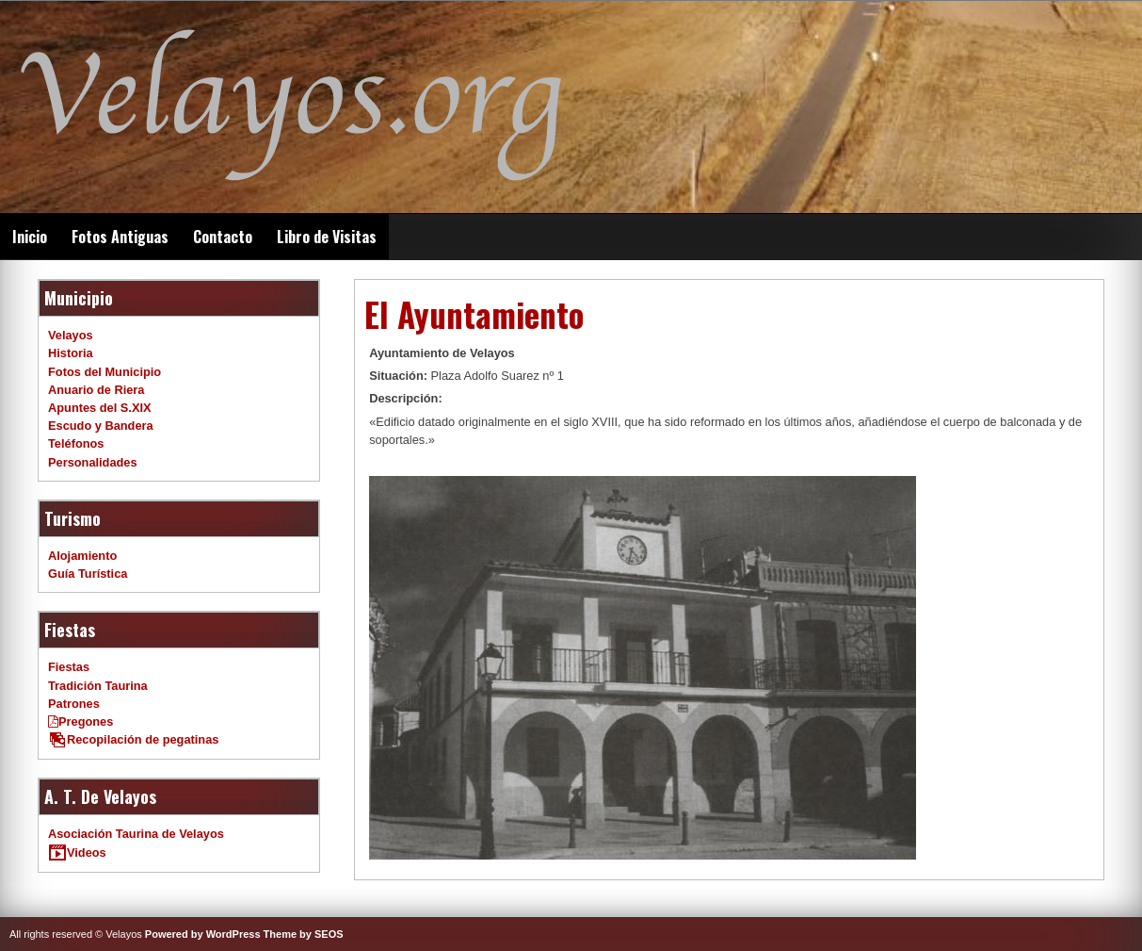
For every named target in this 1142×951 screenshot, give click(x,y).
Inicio (29, 236)
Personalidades (92, 462)
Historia (70, 353)
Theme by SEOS (304, 934)
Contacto (222, 236)
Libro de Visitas (327, 236)
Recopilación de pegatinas (133, 739)
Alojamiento (82, 556)
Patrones (74, 704)
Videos (77, 852)
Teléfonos (76, 443)
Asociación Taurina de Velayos (136, 834)
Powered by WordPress (203, 934)
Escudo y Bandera (100, 425)
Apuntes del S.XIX (100, 408)
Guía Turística (87, 573)
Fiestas (68, 667)
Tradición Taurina (98, 686)
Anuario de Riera (96, 390)
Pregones (80, 721)
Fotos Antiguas (120, 236)
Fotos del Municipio (104, 372)
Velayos (70, 335)
